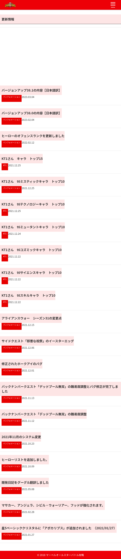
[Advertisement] (31, 62)
